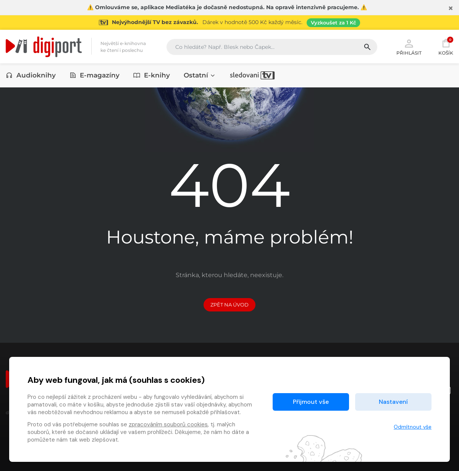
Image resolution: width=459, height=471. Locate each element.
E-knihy (151, 75)
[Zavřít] (450, 8)
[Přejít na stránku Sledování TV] (229, 22)
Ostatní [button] (200, 75)
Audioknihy (31, 75)
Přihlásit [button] (409, 46)
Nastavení (393, 402)
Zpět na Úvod (229, 305)
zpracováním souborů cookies (168, 424)
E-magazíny (94, 75)
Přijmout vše (311, 402)
